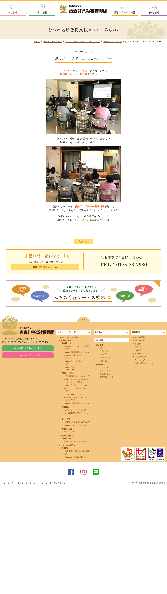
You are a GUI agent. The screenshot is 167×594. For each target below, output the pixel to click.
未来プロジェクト (106, 377)
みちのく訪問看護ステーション (77, 352)
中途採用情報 (140, 337)
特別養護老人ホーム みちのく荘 (77, 376)
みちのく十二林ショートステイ (77, 385)
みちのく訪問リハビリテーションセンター (77, 356)
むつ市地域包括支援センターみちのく (82, 41)
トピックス (104, 367)
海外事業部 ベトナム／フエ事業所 (77, 452)
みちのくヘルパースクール (75, 425)
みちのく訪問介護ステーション (77, 403)
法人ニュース (105, 358)
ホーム (37, 41)
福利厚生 (138, 347)
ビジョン (103, 348)
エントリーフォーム (142, 360)
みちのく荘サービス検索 (69, 337)
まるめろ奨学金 (140, 353)
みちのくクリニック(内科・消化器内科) (77, 347)
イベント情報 (105, 370)
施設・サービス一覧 (125, 12)
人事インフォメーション (144, 363)
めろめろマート (71, 432)
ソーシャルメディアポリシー (54, 483)
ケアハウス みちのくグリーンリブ (77, 389)
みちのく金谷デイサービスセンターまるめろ (77, 398)
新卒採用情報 (140, 340)
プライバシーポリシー (27, 483)
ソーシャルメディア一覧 (28, 355)
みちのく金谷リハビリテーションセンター (77, 368)
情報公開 (103, 354)
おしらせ (12, 12)
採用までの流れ (140, 357)
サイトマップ (8, 483)
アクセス (103, 361)
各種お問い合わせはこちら (28, 348)
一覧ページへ (83, 241)
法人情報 (42, 12)
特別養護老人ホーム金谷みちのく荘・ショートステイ (77, 380)
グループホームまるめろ (74, 394)
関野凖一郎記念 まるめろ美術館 (77, 422)
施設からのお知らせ (112, 41)
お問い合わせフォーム (44, 267)
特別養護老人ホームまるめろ (76, 441)
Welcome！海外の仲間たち (75, 457)
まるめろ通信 (105, 374)
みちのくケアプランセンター (76, 410)
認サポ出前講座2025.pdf (96, 220)
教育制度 (138, 344)
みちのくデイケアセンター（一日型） (77, 362)
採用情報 (154, 12)
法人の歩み (104, 351)
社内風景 (138, 350)
